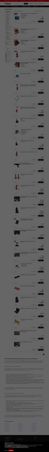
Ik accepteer (11, 450)
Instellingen (6, 450)
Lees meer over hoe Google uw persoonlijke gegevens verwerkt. (21, 447)
